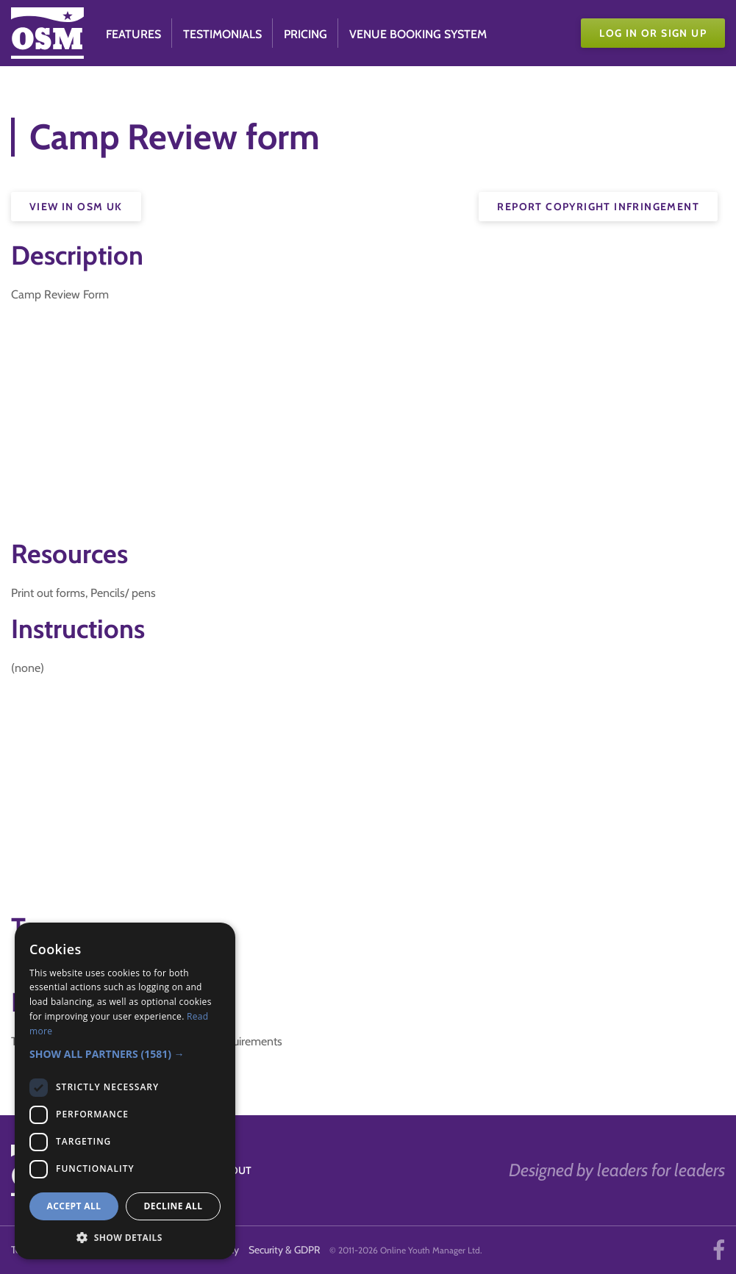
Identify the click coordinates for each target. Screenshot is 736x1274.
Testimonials (222, 34)
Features (133, 34)
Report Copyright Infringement (598, 206)
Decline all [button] (173, 1206)
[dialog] (125, 1091)
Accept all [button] (74, 1206)
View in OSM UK (76, 206)
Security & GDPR (284, 1249)
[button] (125, 1054)
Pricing (305, 34)
